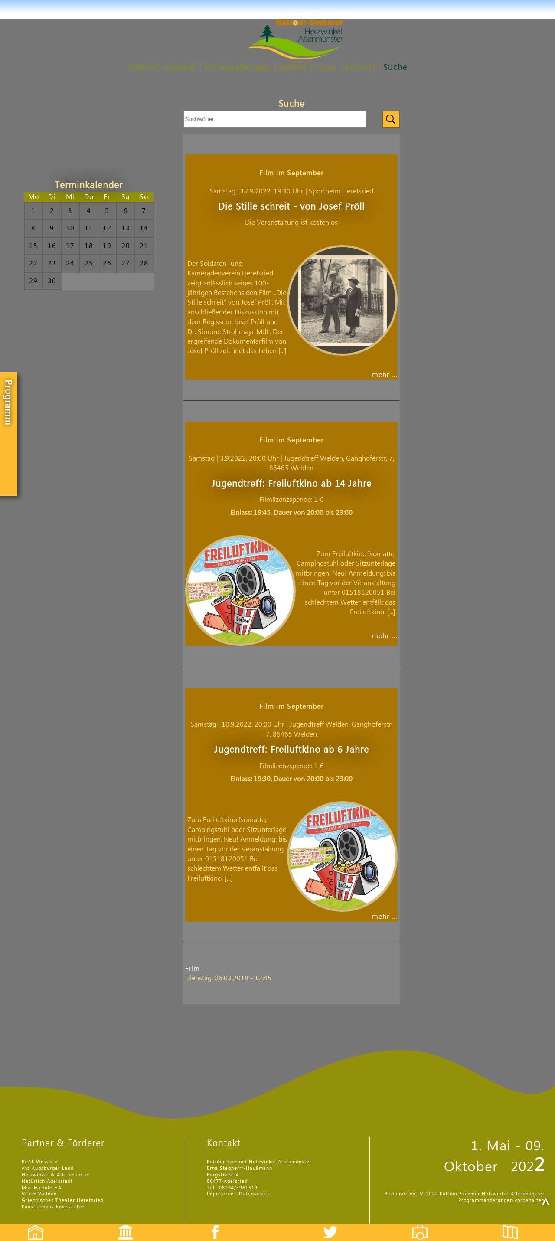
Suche (395, 67)
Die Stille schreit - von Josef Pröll (291, 207)
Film (192, 968)
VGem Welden (39, 1194)
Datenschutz (254, 1194)
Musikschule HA (42, 1188)
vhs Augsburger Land (48, 1168)
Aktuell (293, 67)
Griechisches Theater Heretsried (63, 1200)
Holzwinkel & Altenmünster (56, 1175)
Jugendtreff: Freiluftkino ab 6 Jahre (291, 750)
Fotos (325, 67)
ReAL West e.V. (40, 1162)
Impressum (220, 1194)
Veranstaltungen (237, 67)
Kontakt (360, 67)
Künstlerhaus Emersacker (53, 1207)
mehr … (385, 375)
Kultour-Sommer (163, 67)
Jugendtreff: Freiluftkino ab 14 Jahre (292, 484)
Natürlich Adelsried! (47, 1181)
